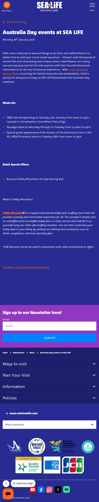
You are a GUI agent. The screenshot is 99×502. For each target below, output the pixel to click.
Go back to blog (14, 22)
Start (5, 352)
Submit (49, 338)
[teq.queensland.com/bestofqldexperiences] (87, 446)
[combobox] (49, 424)
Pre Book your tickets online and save (26, 267)
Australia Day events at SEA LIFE (55, 352)
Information (18, 352)
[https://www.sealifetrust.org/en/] (36, 446)
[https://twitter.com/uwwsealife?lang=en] (58, 489)
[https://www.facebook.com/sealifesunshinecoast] (41, 489)
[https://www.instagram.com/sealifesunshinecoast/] (49, 489)
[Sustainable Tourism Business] (28, 465)
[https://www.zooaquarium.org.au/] (62, 446)
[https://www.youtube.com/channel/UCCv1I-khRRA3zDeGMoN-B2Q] (32, 489)
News (32, 352)
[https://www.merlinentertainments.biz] (15, 446)
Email (6, 319)
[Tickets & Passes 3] (52, 465)
